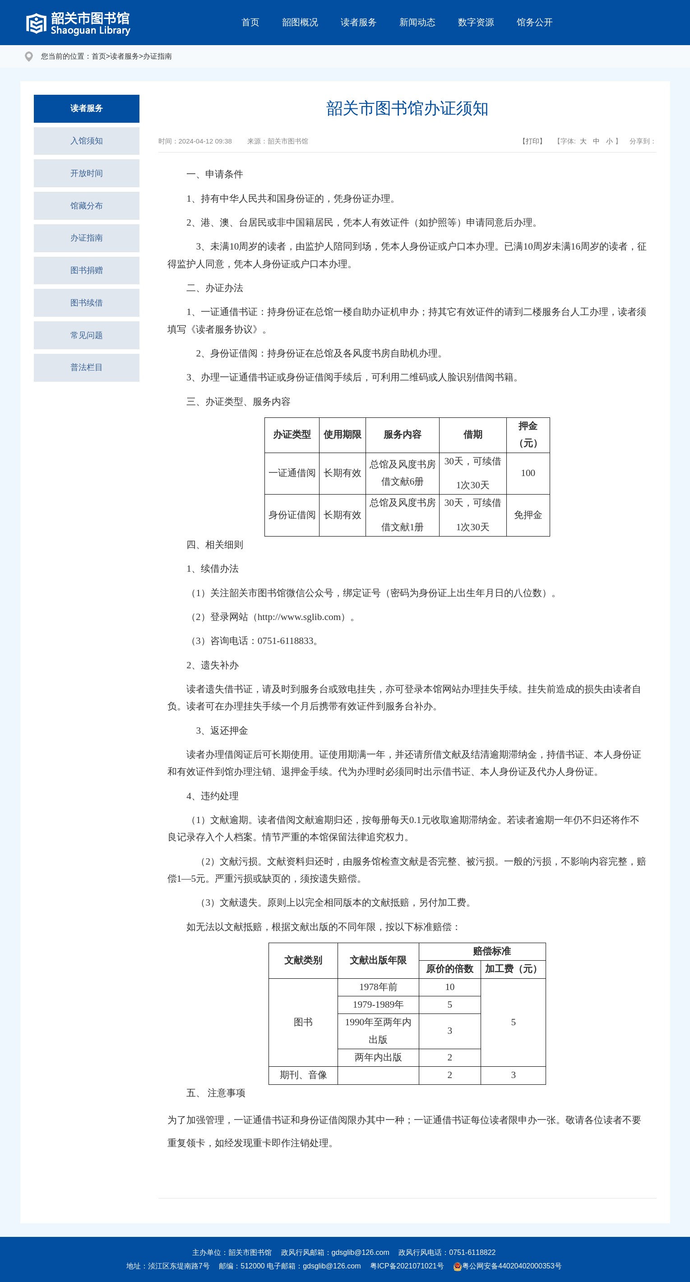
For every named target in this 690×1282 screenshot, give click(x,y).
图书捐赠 (86, 282)
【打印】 (532, 141)
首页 (250, 22)
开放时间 (86, 179)
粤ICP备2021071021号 (407, 1266)
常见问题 (86, 352)
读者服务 (359, 22)
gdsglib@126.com (360, 1252)
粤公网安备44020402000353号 (507, 1266)
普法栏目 (86, 386)
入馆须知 (86, 144)
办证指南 (157, 56)
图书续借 (86, 317)
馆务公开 (535, 22)
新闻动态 (417, 22)
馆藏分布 (86, 213)
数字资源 (476, 22)
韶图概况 (300, 22)
